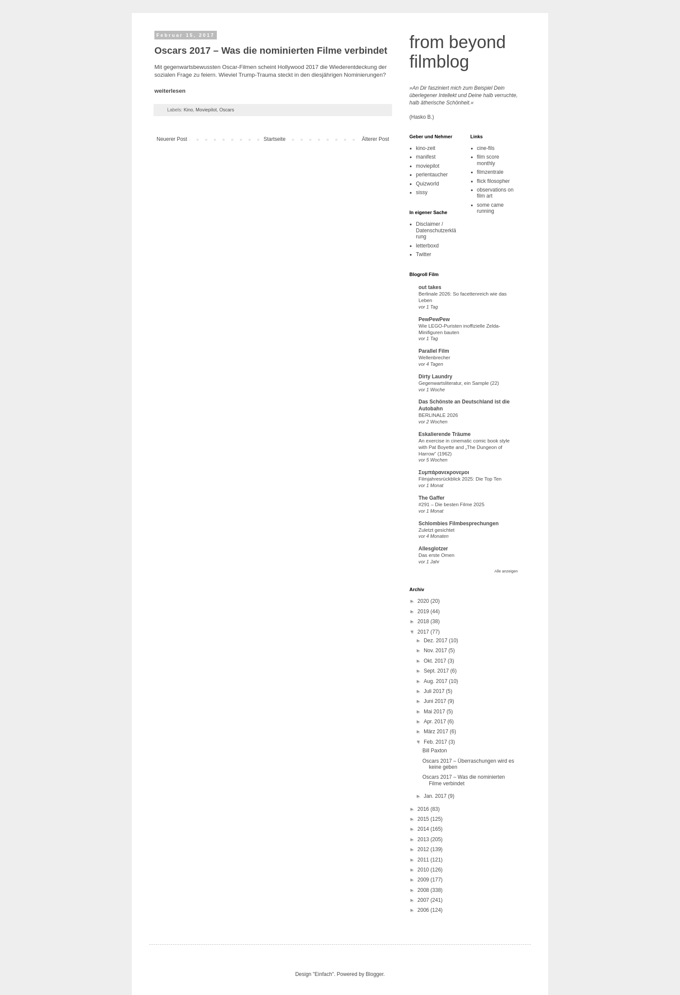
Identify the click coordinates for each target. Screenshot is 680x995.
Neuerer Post (172, 139)
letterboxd (427, 246)
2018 (424, 621)
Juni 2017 (436, 701)
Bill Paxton (434, 751)
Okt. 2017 (436, 661)
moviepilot (427, 166)
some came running (490, 208)
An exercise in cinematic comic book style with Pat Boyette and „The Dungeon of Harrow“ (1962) (464, 447)
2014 (424, 829)
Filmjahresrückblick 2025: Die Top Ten (459, 478)
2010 (424, 870)
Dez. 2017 (436, 640)
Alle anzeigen (506, 571)
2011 (424, 860)
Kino (188, 109)
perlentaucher (432, 175)
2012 (424, 849)
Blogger (374, 974)
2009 (424, 880)
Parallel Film (433, 351)
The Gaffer (431, 498)
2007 (424, 900)
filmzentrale (490, 172)
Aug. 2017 (436, 681)
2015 (424, 819)
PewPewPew (434, 319)
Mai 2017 (435, 712)
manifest (425, 157)
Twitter (423, 254)
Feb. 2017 (436, 742)
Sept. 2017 (437, 671)
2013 (424, 839)
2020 (424, 601)
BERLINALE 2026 (438, 415)
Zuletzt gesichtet (436, 530)
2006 (424, 910)
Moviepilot (206, 109)
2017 (424, 632)
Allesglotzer (433, 549)
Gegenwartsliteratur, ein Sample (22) (458, 383)
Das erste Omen (436, 555)
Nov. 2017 (436, 650)
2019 (424, 611)
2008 (424, 890)
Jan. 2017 (436, 796)
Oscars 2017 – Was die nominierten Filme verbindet (463, 780)
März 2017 (437, 731)
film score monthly (488, 160)
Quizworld (427, 184)
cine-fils (486, 148)
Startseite (275, 139)
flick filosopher (493, 181)
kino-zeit (425, 148)
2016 (424, 809)
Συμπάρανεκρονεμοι (443, 472)
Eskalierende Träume (444, 434)
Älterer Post (375, 139)
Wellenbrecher (434, 357)
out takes (429, 287)
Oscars (226, 109)
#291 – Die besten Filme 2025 (451, 504)
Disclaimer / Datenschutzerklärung (436, 230)
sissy (422, 192)
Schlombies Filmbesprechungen (458, 523)
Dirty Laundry (435, 377)
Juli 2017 (435, 691)
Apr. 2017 (436, 722)
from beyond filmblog (457, 52)
